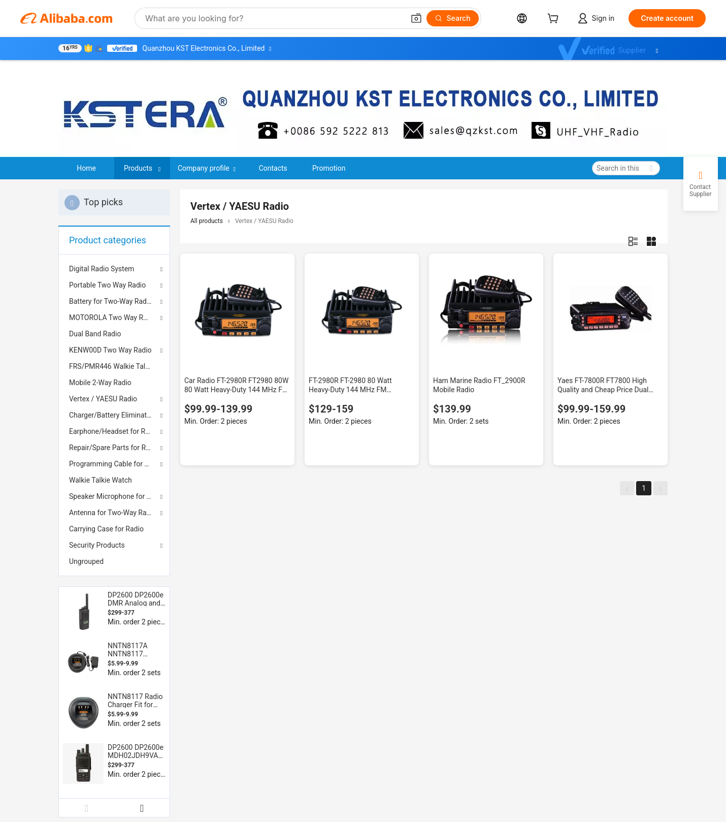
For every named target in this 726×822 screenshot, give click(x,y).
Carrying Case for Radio (106, 529)
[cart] (555, 19)
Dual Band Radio (95, 334)
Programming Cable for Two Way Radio (114, 464)
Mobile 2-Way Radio (100, 382)
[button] (416, 18)
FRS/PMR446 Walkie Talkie (111, 366)
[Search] (452, 18)
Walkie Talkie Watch (100, 480)
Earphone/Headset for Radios (114, 431)
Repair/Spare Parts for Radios (114, 448)
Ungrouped (86, 561)
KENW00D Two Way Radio (110, 350)
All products (206, 221)
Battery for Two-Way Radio (110, 301)
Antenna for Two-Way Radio (112, 513)
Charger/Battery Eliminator (111, 415)
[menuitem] (114, 334)
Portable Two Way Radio (107, 285)
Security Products (97, 545)
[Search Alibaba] (273, 18)
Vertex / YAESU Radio (103, 399)
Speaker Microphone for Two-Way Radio (114, 496)
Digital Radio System (101, 269)
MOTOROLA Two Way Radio (113, 317)
